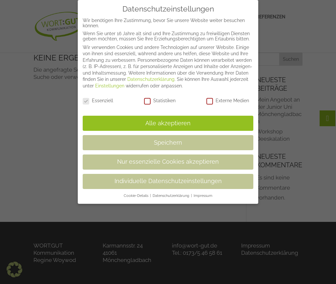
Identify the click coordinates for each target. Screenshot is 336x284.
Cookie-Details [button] (136, 192)
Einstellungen (109, 82)
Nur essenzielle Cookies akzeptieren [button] (168, 158)
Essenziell (98, 97)
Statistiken (160, 97)
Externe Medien (227, 97)
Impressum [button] (203, 192)
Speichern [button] (168, 139)
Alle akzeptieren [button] (168, 119)
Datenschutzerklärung (151, 76)
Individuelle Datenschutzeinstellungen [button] (168, 178)
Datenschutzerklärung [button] (171, 192)
